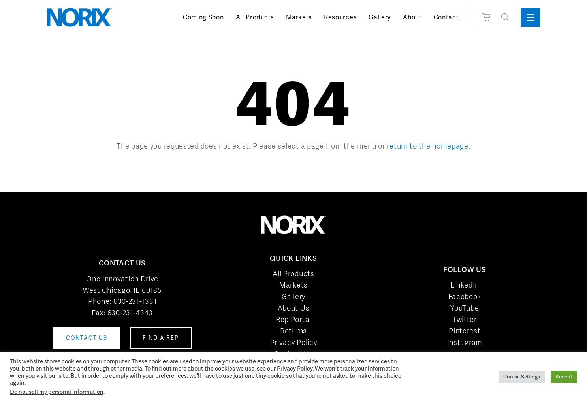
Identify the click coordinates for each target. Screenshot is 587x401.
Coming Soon (203, 17)
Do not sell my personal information (56, 391)
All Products (255, 17)
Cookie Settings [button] (521, 376)
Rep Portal (293, 319)
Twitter (465, 319)
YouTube (464, 308)
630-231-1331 (134, 301)
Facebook (465, 296)
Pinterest (464, 330)
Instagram (464, 342)
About (412, 17)
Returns (293, 330)
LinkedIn (465, 285)
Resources (340, 17)
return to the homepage (427, 146)
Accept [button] (563, 376)
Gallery (380, 17)
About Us (294, 308)
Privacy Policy (293, 342)
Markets (299, 17)
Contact (446, 17)
